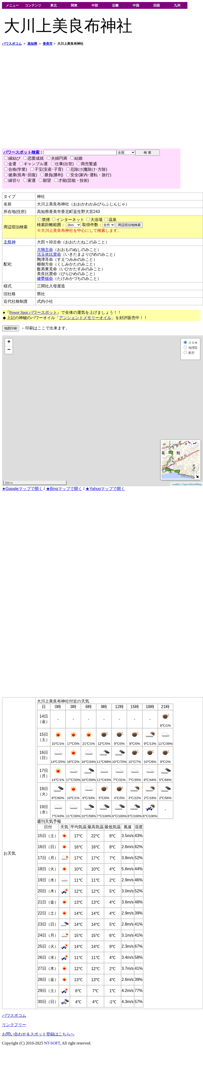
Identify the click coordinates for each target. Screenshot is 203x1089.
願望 (45, 180)
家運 (30, 180)
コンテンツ (33, 5)
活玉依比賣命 (49, 254)
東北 (53, 5)
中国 (136, 5)
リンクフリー (14, 1025)
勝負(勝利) (51, 175)
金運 (10, 164)
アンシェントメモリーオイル (85, 318)
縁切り (12, 180)
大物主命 (45, 249)
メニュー (12, 5)
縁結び (12, 158)
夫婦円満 (57, 158)
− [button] (9, 350)
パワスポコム (14, 1015)
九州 (177, 5)
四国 (156, 5)
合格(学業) (15, 169)
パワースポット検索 (21, 152)
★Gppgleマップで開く (22, 489)
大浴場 (96, 219)
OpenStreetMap (192, 484)
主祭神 (10, 242)
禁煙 (46, 219)
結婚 (76, 158)
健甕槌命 (45, 278)
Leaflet (176, 484)
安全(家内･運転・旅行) (88, 175)
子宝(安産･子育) (46, 169)
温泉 (113, 219)
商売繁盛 (87, 164)
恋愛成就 (34, 158)
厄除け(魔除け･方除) (86, 169)
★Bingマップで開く (64, 489)
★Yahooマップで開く (105, 489)
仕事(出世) (62, 164)
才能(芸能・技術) (71, 180)
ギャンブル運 (34, 164)
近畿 (115, 5)
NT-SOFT (52, 1043)
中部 (94, 5)
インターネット (70, 219)
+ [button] (9, 342)
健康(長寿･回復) (20, 175)
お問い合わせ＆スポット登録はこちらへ (38, 1034)
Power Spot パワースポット (33, 312)
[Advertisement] (47, 97)
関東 (74, 5)
